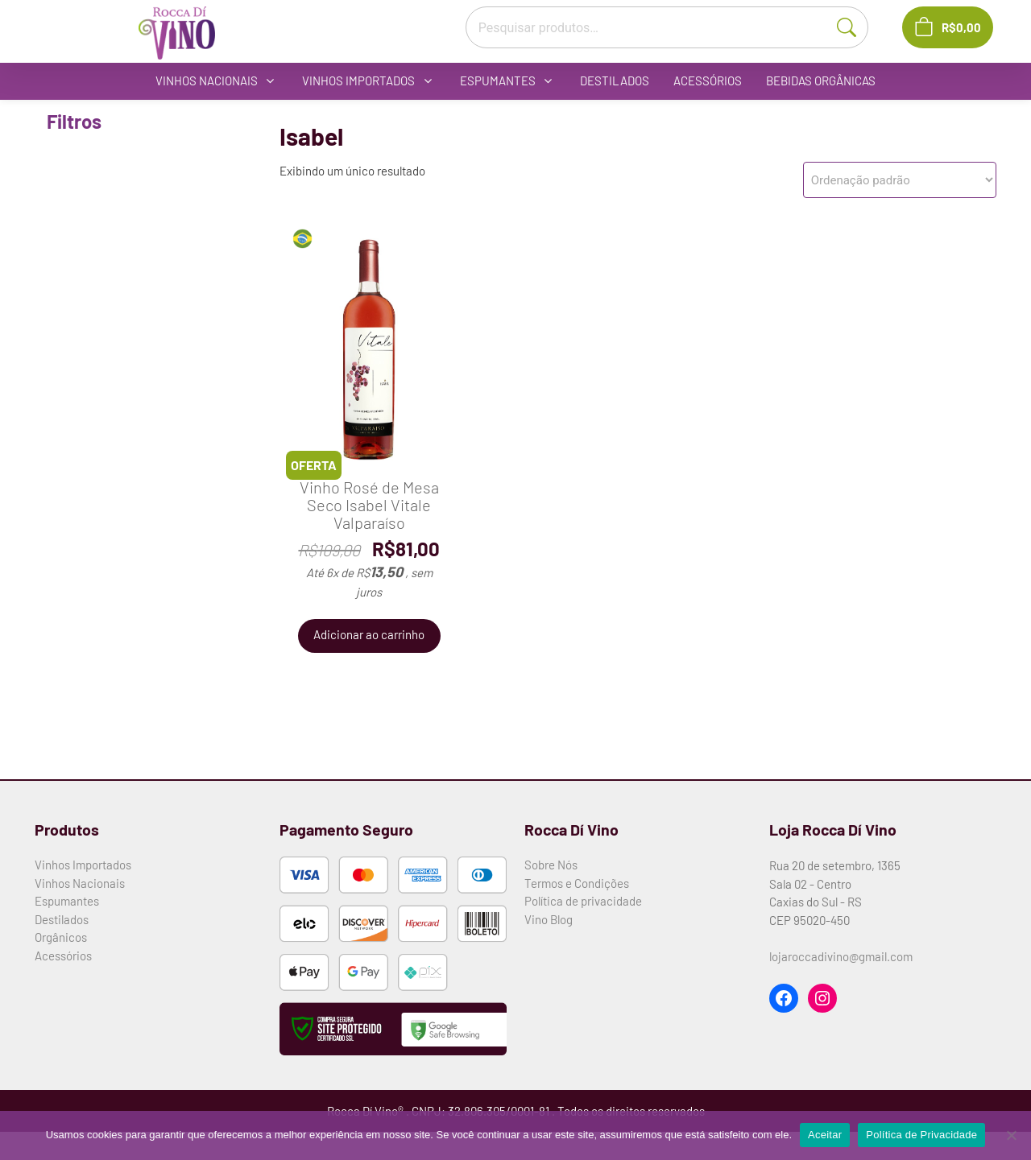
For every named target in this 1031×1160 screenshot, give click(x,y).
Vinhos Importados (83, 864)
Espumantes (67, 901)
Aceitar (825, 1135)
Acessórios (63, 955)
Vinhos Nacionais (80, 883)
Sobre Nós (551, 864)
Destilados (62, 919)
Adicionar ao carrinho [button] (368, 634)
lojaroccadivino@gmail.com (841, 956)
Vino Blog (548, 919)
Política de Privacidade (921, 1135)
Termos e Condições (576, 883)
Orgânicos (61, 937)
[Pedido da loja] (899, 180)
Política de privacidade (583, 901)
